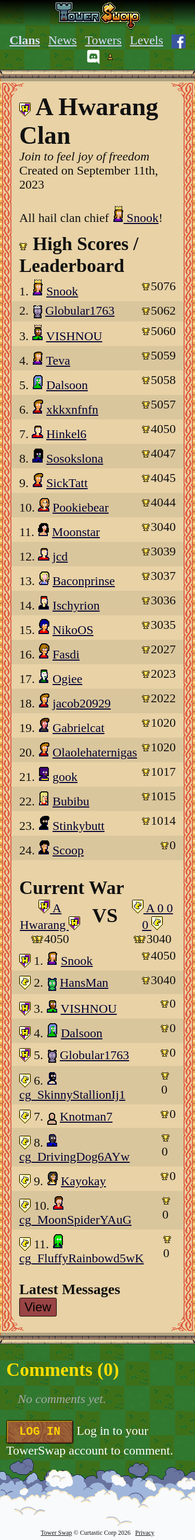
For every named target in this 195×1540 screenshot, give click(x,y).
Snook (135, 218)
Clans (24, 40)
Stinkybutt (79, 826)
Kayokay (83, 1181)
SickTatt (67, 483)
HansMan (84, 982)
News (62, 40)
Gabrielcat (79, 728)
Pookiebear (81, 507)
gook (65, 777)
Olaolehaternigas (95, 752)
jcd (60, 556)
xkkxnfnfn (72, 409)
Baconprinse (84, 581)
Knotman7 (86, 1116)
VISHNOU (74, 336)
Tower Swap (56, 1532)
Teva (58, 360)
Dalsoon (67, 385)
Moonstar (76, 532)
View (37, 1307)
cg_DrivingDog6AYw (74, 1156)
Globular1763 (79, 310)
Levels (146, 40)
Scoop (68, 850)
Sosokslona (74, 458)
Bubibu (71, 801)
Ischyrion (76, 605)
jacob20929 (82, 703)
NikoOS (73, 630)
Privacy (144, 1532)
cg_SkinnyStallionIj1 (72, 1094)
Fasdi (66, 654)
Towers (103, 40)
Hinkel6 (66, 434)
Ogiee (67, 679)
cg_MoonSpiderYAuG (75, 1219)
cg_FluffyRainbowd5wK (81, 1258)
